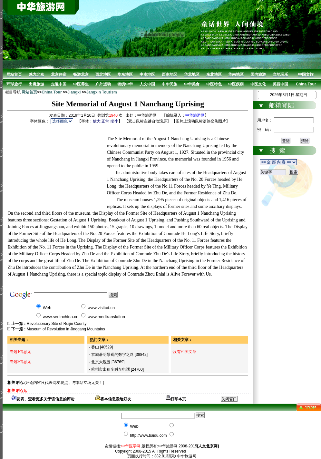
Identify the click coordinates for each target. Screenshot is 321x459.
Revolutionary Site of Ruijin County (56, 323)
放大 (97, 121)
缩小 (114, 121)
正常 (105, 121)
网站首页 (29, 92)
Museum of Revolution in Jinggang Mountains (66, 329)
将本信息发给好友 (113, 399)
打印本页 (176, 399)
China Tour (52, 92)
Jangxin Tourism (101, 92)
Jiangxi (74, 92)
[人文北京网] (208, 446)
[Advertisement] (57, 165)
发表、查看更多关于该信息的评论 (43, 399)
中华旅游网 (195, 115)
